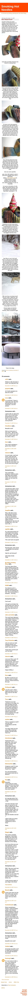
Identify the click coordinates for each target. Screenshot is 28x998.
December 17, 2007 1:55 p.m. (11, 596)
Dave (6, 442)
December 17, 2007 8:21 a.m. (11, 385)
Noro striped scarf (11, 177)
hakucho (7, 656)
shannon (7, 452)
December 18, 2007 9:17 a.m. (11, 777)
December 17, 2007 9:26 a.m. (11, 408)
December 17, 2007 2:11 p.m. (11, 612)
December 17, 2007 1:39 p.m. (11, 559)
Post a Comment (5, 979)
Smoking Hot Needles (10, 8)
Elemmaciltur (9, 763)
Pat (6, 779)
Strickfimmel (8, 738)
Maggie (7, 832)
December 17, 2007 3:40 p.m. (11, 637)
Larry (6, 398)
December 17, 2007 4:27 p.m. (11, 672)
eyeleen (7, 719)
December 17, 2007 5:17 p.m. (11, 696)
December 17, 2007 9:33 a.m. (11, 423)
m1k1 (6, 379)
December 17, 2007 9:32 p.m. (11, 761)
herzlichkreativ (9, 904)
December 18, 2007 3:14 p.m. (11, 887)
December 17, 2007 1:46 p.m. (11, 582)
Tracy (6, 699)
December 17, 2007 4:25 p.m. (11, 653)
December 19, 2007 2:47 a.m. (11, 930)
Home (10, 982)
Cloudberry (8, 426)
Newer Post (4, 982)
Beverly (7, 890)
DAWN (7, 585)
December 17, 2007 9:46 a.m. (11, 439)
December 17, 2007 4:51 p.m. (11, 684)
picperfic (7, 388)
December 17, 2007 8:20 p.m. (11, 735)
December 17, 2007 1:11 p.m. (11, 526)
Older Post (16, 982)
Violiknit (7, 946)
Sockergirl (8, 958)
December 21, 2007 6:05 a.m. (11, 977)
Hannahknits (8, 884)
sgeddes (7, 529)
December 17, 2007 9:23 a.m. (11, 395)
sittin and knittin (9, 615)
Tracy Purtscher (9, 640)
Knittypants (8, 687)
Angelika (7, 510)
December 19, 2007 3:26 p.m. (11, 955)
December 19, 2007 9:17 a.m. (11, 943)
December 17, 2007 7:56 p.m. (11, 716)
